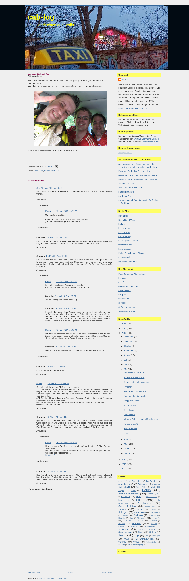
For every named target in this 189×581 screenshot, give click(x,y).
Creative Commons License (146, 139)
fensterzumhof (125, 245)
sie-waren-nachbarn (127, 261)
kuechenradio (124, 249)
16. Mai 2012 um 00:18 (65, 308)
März (126, 444)
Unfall (126, 539)
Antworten (41, 200)
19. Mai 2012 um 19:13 (66, 442)
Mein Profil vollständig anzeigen (132, 108)
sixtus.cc (122, 303)
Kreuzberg (155, 512)
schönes (123, 529)
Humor (46, 171)
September (129, 350)
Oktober (128, 346)
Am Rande (151, 481)
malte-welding (124, 290)
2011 (124, 459)
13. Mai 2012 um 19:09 (66, 211)
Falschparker (123, 500)
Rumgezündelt (130, 428)
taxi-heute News (125, 196)
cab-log (41, 17)
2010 (124, 464)
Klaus (48, 211)
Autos (133, 491)
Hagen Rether (151, 506)
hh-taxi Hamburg (126, 192)
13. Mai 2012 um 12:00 (56, 256)
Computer (125, 496)
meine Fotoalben (151, 141)
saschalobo (123, 299)
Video (136, 541)
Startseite (70, 572)
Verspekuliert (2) (131, 424)
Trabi (146, 536)
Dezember (129, 337)
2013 (124, 328)
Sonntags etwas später (134, 377)
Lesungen (154, 515)
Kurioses (138, 515)
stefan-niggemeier (126, 307)
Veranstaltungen (145, 538)
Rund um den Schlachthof (135, 396)
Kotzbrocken (140, 512)
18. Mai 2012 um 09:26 (58, 383)
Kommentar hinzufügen (40, 489)
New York (128, 521)
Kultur (125, 515)
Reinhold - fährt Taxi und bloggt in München (138, 179)
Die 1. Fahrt (151, 497)
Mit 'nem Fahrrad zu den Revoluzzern (141, 419)
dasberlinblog (124, 236)
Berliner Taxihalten (128, 493)
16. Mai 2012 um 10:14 (65, 347)
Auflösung (142, 484)
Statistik (152, 532)
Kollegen (123, 512)
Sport (53, 171)
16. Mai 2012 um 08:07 (66, 330)
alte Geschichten (135, 481)
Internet (139, 509)
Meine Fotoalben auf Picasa (131, 253)
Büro (158, 494)
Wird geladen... (125, 152)
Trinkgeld (156, 536)
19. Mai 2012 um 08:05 (57, 417)
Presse (121, 523)
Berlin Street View (126, 220)
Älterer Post (107, 572)
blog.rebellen (124, 232)
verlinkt (122, 541)
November (129, 341)
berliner (121, 224)
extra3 (121, 282)
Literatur (121, 518)
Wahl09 (121, 545)
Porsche (153, 521)
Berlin (36, 171)
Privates (136, 523)
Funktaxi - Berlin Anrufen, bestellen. (134, 171)
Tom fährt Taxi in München (130, 188)
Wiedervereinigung (135, 545)
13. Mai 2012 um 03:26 (51, 188)
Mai (126, 369)
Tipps (136, 536)
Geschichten (144, 503)
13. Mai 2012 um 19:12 (66, 281)
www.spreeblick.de (127, 311)
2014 (124, 324)
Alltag (120, 481)
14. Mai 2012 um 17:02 (65, 296)
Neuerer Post (34, 572)
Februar (128, 448)
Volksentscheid (151, 542)
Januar (127, 453)
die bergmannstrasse (128, 241)
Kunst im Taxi (130, 405)
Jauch (154, 509)
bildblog (122, 278)
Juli (126, 360)
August (127, 355)
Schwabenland (125, 532)
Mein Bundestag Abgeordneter (132, 274)
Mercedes (141, 518)
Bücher (150, 494)
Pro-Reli (154, 524)
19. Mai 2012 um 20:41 (57, 471)
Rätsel (134, 526)
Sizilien (127, 433)
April (126, 439)
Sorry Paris (129, 410)
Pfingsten (128, 387)
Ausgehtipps (141, 487)
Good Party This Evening (135, 391)
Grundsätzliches (127, 506)
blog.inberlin (124, 228)
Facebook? (50, 455)
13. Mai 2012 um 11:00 (57, 238)
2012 (124, 333)
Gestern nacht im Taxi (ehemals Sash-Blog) (138, 175)
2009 (124, 469)
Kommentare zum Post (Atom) (53, 578)
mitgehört (156, 518)
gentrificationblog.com (128, 286)
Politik (140, 521)
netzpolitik (123, 295)
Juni (126, 364)
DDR (138, 496)
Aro (38, 188)
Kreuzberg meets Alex (134, 373)
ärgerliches (124, 484)
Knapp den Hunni (131, 401)
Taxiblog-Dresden (126, 184)
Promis (121, 526)
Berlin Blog (123, 216)
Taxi (57, 171)
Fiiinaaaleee (35, 76)
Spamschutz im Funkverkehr (137, 382)
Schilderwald (150, 526)
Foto (41, 171)
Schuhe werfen (147, 529)
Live (131, 518)
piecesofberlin (124, 257)
